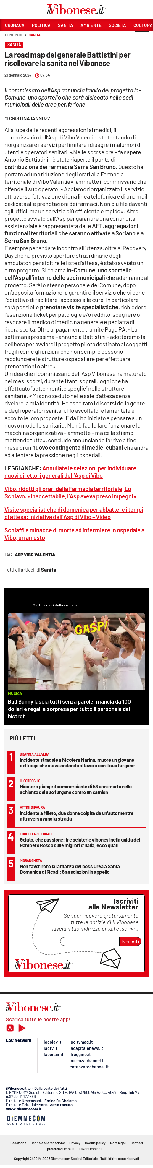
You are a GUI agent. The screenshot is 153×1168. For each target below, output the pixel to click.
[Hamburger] (7, 10)
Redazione (18, 1143)
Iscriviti (130, 941)
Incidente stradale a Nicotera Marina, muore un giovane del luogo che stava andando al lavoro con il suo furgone (77, 762)
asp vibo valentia (35, 554)
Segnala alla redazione (48, 1143)
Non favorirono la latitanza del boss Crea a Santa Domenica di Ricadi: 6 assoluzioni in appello (70, 869)
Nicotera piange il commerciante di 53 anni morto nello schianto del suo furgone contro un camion (76, 789)
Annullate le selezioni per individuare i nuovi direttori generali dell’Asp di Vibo (71, 471)
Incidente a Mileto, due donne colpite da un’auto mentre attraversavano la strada (76, 815)
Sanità (34, 35)
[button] (142, 38)
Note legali (118, 1143)
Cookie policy (95, 1143)
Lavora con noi (90, 1149)
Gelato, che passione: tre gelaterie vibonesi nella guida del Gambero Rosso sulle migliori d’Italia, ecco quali (80, 842)
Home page (14, 35)
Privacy (74, 1143)
